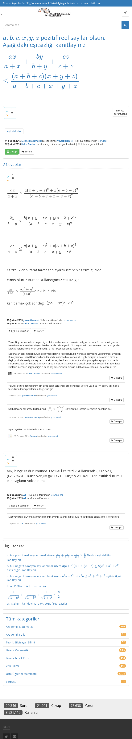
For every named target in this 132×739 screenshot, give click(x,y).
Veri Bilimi (12, 666)
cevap (13, 151)
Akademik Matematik (19, 627)
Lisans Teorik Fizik (17, 658)
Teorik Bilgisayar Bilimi (20, 642)
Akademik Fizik (15, 634)
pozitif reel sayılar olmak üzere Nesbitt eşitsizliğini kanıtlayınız (59, 557)
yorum (28, 151)
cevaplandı (70, 320)
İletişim (6, 726)
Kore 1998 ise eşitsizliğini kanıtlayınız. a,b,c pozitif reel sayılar (66, 594)
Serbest (11, 681)
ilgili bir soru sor (20, 331)
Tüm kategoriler (22, 618)
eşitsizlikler (14, 131)
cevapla (118, 377)
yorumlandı (57, 373)
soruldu (102, 140)
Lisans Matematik (31, 140)
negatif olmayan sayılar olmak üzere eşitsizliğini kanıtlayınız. (63, 568)
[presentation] (21, 38)
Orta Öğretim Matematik (21, 674)
